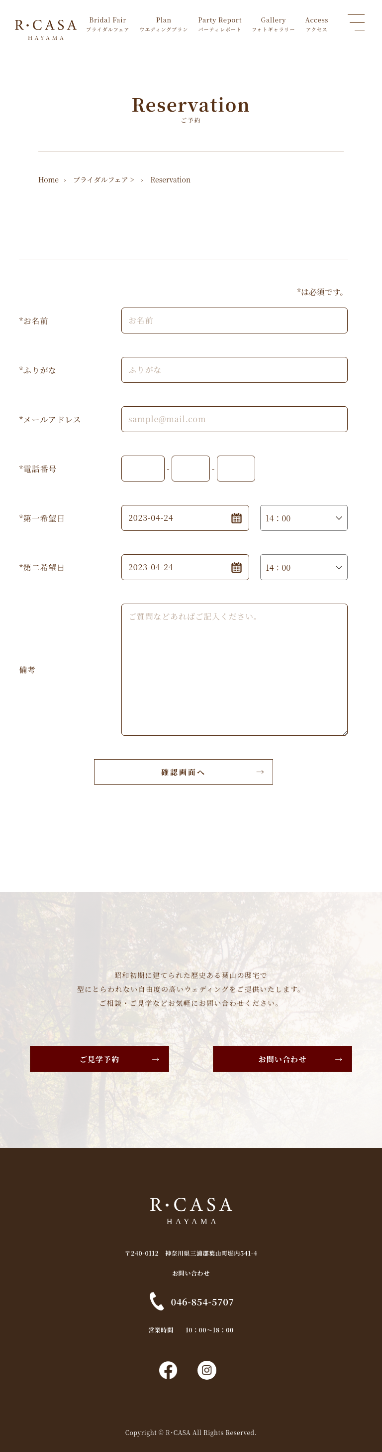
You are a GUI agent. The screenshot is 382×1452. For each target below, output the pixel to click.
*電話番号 (38, 469)
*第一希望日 (42, 518)
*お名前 (33, 320)
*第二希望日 (42, 567)
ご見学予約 (100, 1059)
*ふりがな (38, 370)
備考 (27, 669)
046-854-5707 (202, 1301)
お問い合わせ (283, 1059)
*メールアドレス (50, 419)
